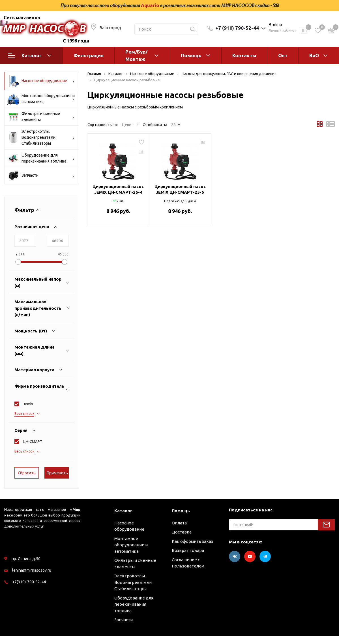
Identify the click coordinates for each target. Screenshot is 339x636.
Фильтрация (89, 55)
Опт (282, 55)
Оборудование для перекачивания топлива (40, 158)
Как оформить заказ (192, 541)
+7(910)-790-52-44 (29, 582)
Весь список (24, 413)
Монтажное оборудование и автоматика (41, 99)
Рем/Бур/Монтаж (136, 55)
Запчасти (40, 175)
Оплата (179, 522)
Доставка (182, 532)
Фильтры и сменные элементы (40, 117)
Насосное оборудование (40, 81)
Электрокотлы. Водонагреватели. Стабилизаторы (40, 137)
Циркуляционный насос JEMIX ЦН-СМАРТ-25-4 (118, 189)
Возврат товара (188, 550)
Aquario (150, 5)
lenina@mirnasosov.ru (31, 570)
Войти (275, 24)
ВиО (314, 55)
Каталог (29, 55)
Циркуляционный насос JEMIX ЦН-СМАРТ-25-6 (180, 189)
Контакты (244, 55)
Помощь (191, 55)
